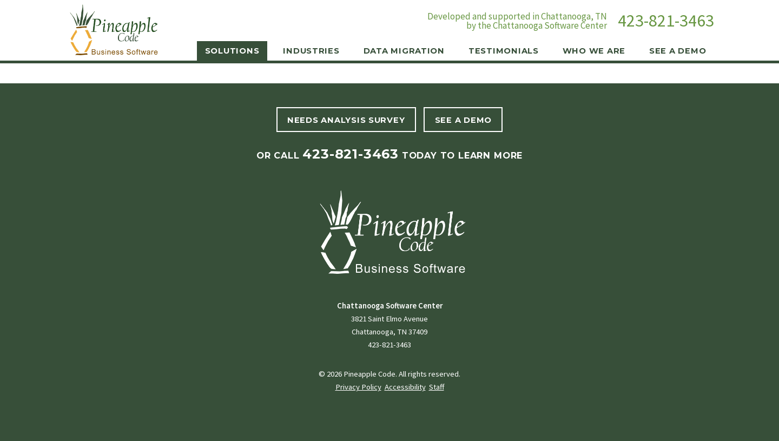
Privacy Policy (358, 387)
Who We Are (594, 51)
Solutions (232, 51)
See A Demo (463, 120)
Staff (436, 387)
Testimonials (503, 51)
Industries (311, 51)
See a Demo (677, 51)
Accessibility (405, 387)
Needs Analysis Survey (346, 120)
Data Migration (404, 51)
